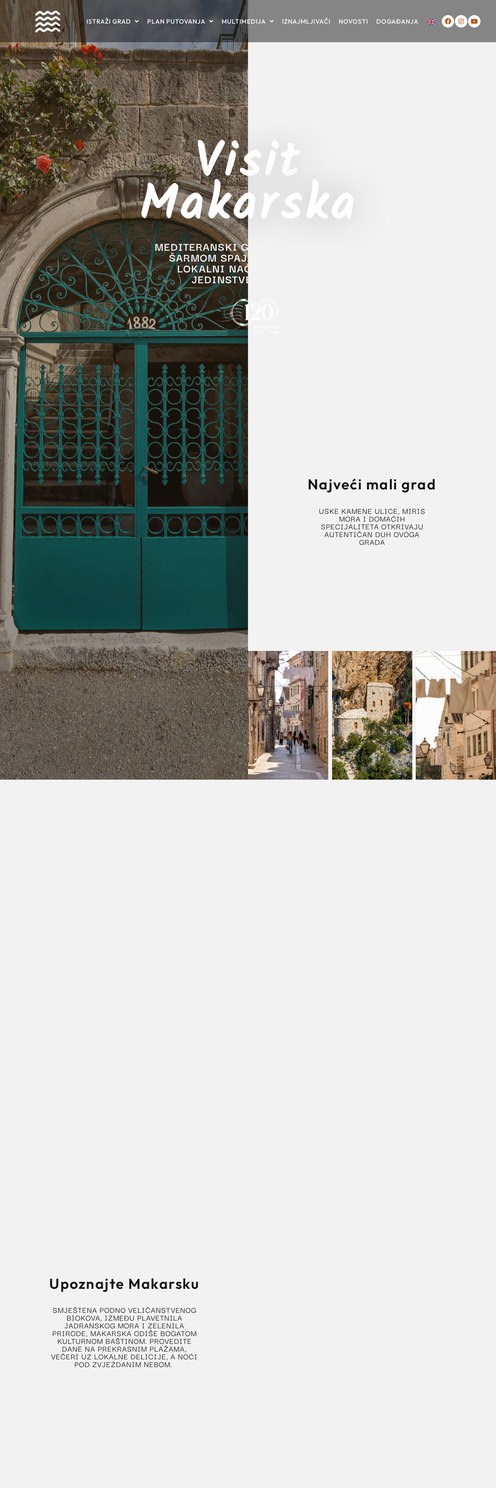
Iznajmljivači (306, 21)
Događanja (397, 21)
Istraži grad (112, 21)
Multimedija (248, 21)
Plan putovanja (180, 21)
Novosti (353, 21)
